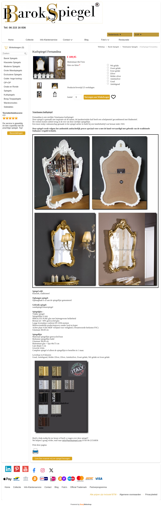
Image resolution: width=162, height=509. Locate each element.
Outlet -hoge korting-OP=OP (13, 81)
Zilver (112, 73)
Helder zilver (115, 76)
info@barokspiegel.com (72, 440)
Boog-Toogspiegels (12, 99)
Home (11, 40)
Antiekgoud (115, 84)
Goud (112, 81)
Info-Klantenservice (48, 40)
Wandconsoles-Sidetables (11, 105)
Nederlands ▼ (114, 35)
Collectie (29, 40)
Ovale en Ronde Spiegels (11, 89)
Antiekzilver (115, 79)
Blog (86, 40)
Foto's (105, 40)
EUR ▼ (138, 35)
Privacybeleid (151, 494)
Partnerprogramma (98, 487)
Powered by (81, 504)
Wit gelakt (114, 65)
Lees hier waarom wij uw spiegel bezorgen (52, 458)
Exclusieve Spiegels (13, 74)
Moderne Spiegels (12, 66)
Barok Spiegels (10, 58)
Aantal (69, 97)
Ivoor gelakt (115, 71)
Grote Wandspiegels (13, 70)
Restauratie (124, 40)
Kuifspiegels (9, 95)
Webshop (101, 47)
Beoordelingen (16, 133)
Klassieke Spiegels (12, 62)
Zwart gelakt (115, 68)
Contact (67, 40)
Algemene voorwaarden (130, 494)
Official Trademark (78, 487)
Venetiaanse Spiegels (130, 47)
